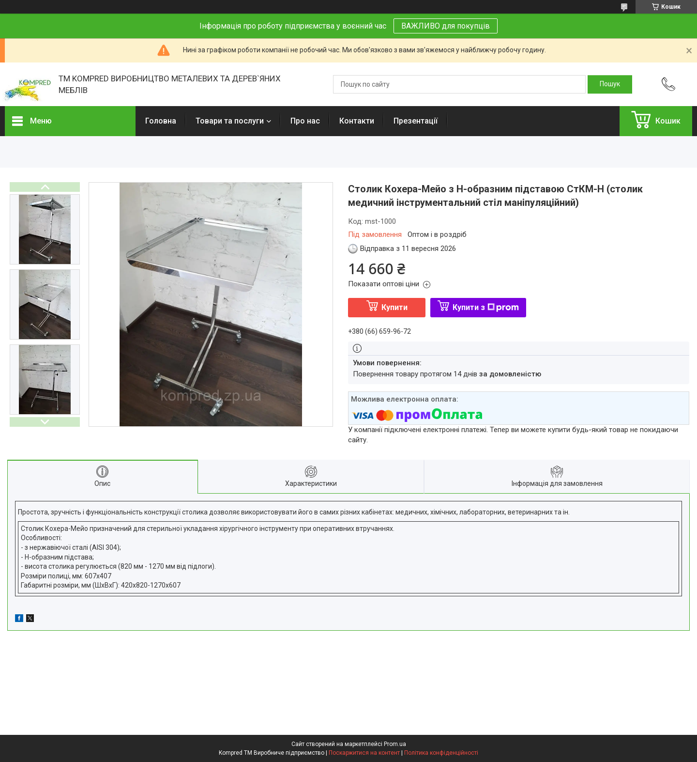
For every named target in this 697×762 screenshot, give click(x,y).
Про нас (305, 120)
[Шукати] (610, 84)
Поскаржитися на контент (364, 752)
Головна (160, 120)
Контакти (356, 120)
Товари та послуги (230, 120)
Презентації (416, 120)
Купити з (486, 307)
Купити (394, 307)
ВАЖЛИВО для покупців (445, 26)
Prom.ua (395, 744)
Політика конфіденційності (441, 752)
